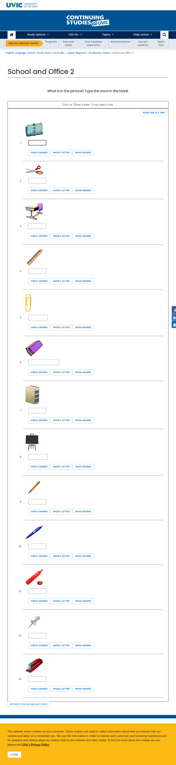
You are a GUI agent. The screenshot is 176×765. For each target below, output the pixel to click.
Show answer (83, 152)
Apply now (161, 43)
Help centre (141, 34)
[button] (164, 35)
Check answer (39, 152)
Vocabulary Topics (99, 52)
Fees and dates (68, 43)
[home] (88, 20)
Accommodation (120, 41)
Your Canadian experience (93, 43)
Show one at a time (154, 113)
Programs (51, 41)
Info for (74, 34)
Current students (143, 43)
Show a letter (61, 152)
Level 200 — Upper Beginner (69, 52)
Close (14, 754)
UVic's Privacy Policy (35, 744)
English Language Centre (23, 43)
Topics (106, 34)
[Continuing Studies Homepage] (12, 35)
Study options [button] (36, 34)
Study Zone (44, 52)
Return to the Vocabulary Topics (29, 704)
